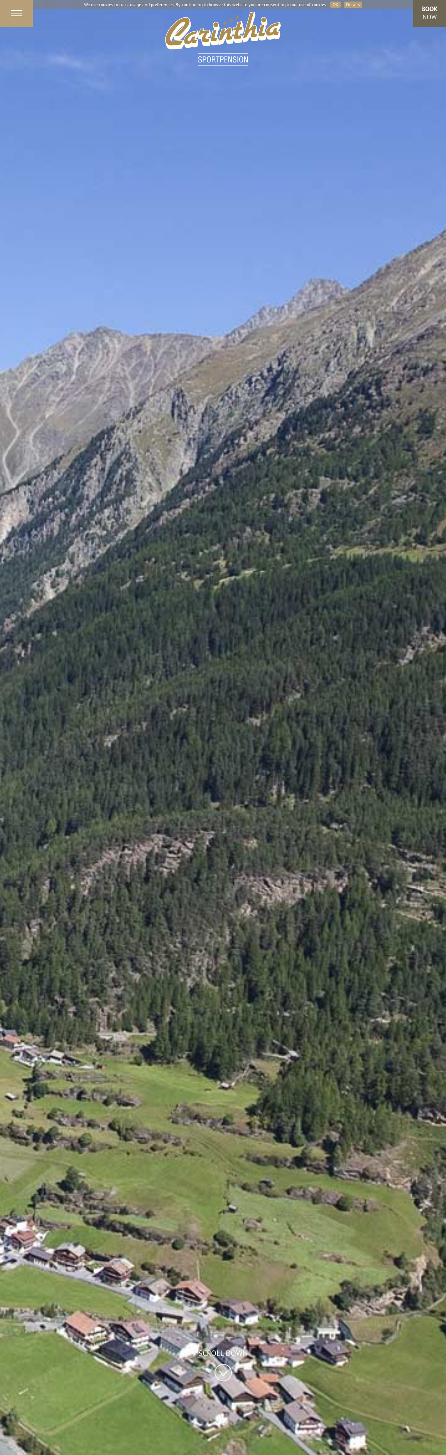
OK (335, 4)
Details (353, 4)
